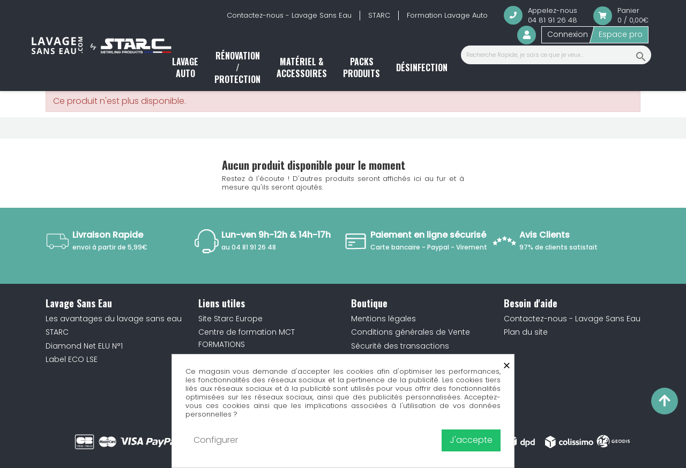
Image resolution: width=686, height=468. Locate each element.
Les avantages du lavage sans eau (114, 318)
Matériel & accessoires (302, 67)
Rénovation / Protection (237, 67)
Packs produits (361, 67)
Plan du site (526, 332)
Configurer (215, 440)
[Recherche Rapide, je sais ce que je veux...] (556, 55)
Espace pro (621, 34)
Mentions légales (383, 318)
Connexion (567, 34)
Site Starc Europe (230, 318)
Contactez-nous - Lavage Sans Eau (289, 15)
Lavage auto (185, 67)
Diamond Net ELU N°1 (84, 346)
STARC (379, 15)
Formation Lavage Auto (447, 15)
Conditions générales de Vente (410, 332)
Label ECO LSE (72, 359)
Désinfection (422, 67)
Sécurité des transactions (400, 346)
